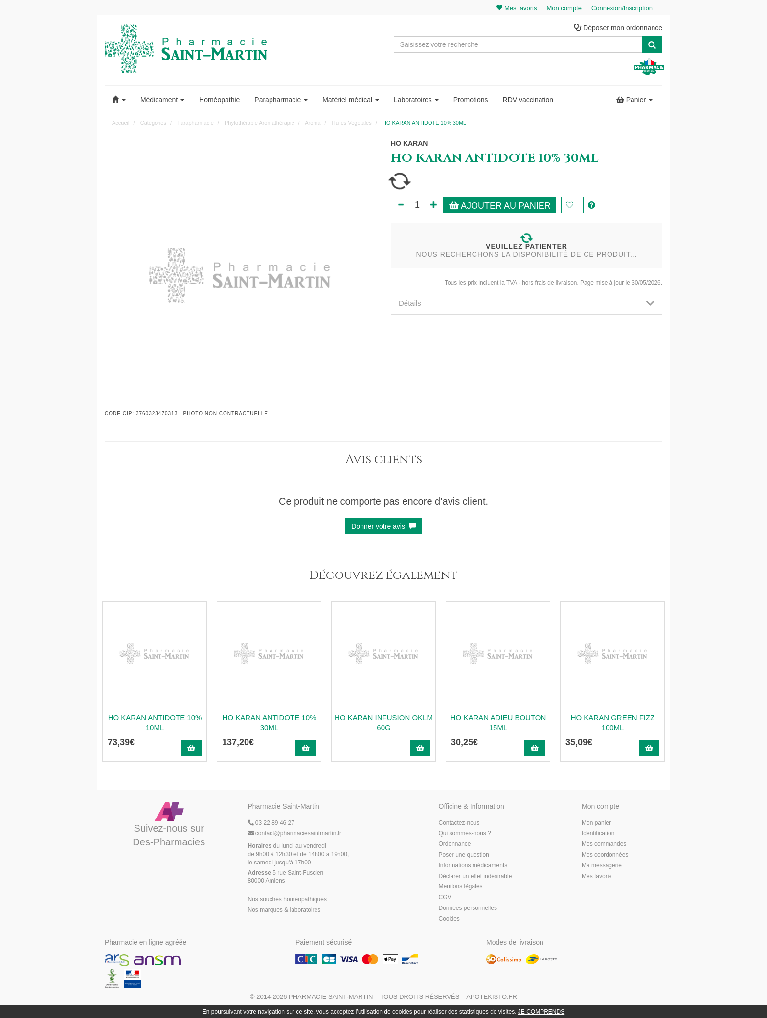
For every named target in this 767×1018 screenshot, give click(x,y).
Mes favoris (596, 876)
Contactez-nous (459, 822)
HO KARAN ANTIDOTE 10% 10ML (155, 722)
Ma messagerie (602, 865)
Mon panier (596, 822)
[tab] (526, 302)
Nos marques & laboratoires (284, 910)
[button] (119, 100)
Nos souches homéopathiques (287, 899)
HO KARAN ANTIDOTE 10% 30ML (269, 722)
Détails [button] (526, 303)
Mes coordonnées (605, 854)
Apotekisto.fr (491, 996)
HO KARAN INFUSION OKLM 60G (384, 722)
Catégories (153, 123)
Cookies (449, 918)
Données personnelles (468, 908)
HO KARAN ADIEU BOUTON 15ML (498, 722)
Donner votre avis (383, 526)
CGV (445, 897)
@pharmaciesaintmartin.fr (295, 833)
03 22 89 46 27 (271, 822)
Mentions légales (461, 886)
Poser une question (464, 854)
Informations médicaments (473, 865)
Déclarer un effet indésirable (475, 876)
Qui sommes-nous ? (465, 833)
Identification (598, 833)
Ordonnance (455, 844)
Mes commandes (604, 844)
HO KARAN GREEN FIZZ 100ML (613, 722)
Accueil (120, 123)
